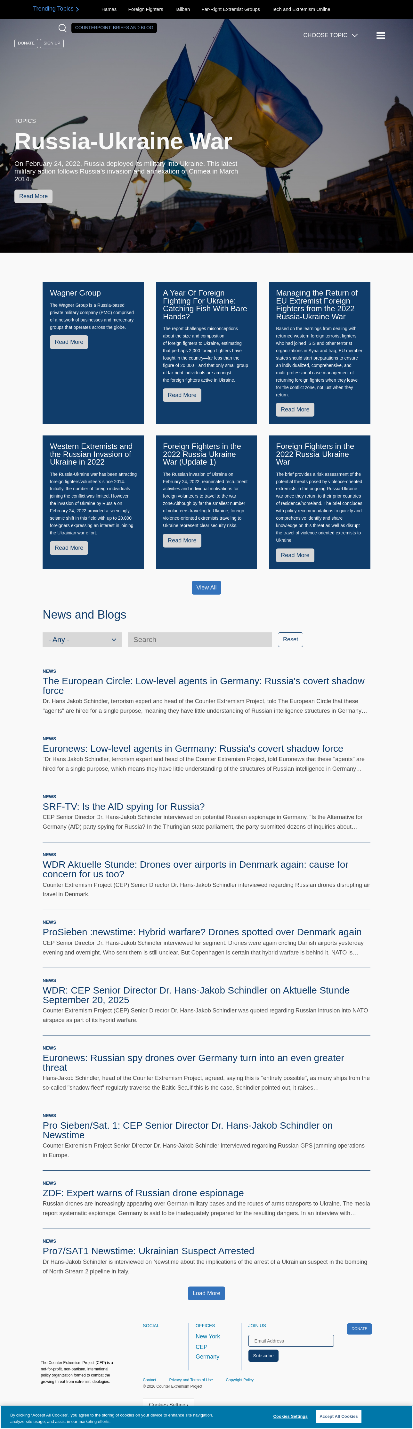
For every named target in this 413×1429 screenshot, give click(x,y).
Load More (206, 1293)
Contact (149, 1380)
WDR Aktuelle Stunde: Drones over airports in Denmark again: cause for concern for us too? (195, 869)
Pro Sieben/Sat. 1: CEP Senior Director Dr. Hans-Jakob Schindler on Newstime (188, 1130)
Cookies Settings (168, 1405)
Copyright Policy (240, 1380)
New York (208, 1336)
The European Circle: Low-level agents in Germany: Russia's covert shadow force (203, 686)
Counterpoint (114, 27)
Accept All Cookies (339, 1416)
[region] (206, 1417)
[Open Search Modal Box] (64, 28)
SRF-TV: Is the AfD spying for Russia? (124, 806)
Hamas (109, 9)
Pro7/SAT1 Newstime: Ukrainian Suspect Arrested (148, 1251)
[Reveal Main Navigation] (382, 35)
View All (207, 587)
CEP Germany (207, 1352)
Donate (26, 43)
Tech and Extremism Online (300, 9)
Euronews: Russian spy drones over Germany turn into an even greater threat (193, 1062)
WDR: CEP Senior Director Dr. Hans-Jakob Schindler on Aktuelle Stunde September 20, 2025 (196, 995)
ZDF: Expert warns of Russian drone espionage (143, 1193)
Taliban (182, 9)
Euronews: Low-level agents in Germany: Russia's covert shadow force (193, 748)
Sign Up (52, 43)
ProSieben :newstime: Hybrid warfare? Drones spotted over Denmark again (202, 932)
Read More (33, 196)
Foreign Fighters (145, 9)
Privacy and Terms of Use (191, 1380)
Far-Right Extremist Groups (231, 9)
